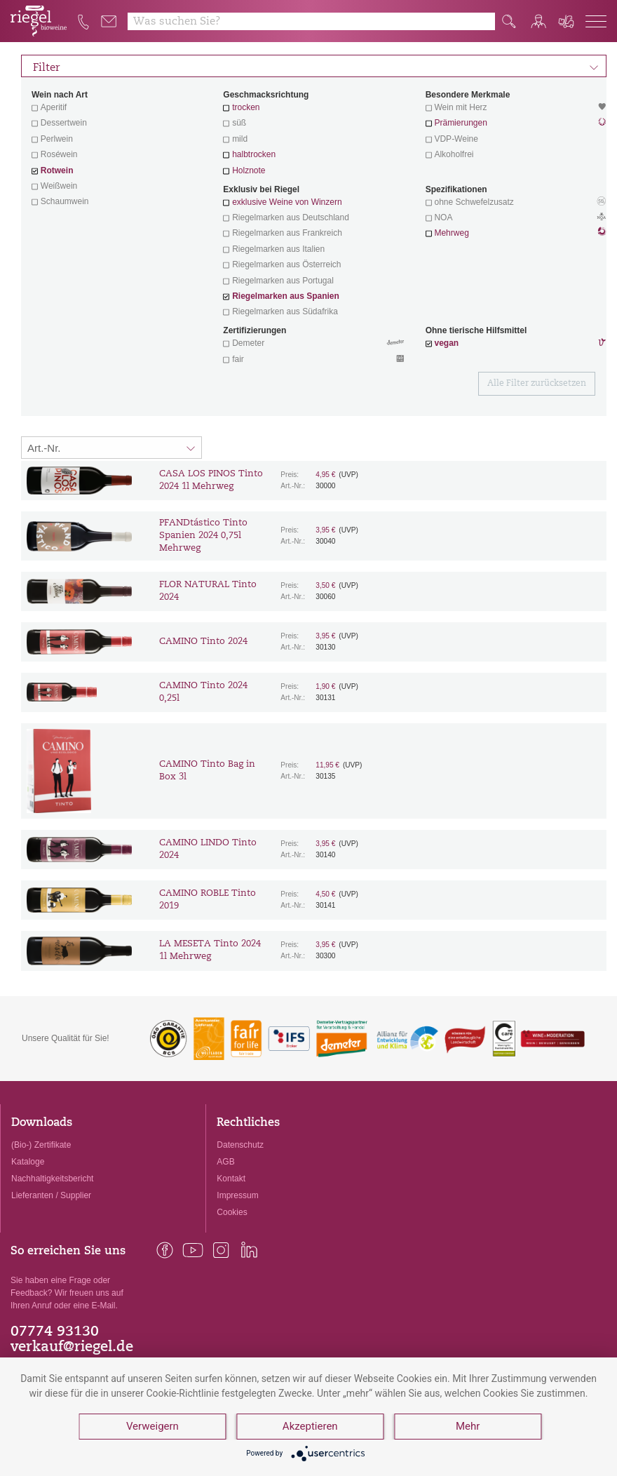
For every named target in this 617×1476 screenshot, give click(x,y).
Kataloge (27, 1162)
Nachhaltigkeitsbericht (52, 1178)
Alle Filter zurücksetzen (536, 384)
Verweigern (152, 1427)
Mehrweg (451, 233)
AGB (225, 1162)
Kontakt (231, 1178)
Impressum (237, 1195)
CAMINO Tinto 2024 (203, 641)
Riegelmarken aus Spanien (285, 296)
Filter (316, 66)
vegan (446, 343)
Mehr (468, 1427)
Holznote (248, 170)
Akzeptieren (310, 1427)
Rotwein (57, 170)
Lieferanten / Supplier (51, 1195)
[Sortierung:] (111, 447)
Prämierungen (460, 123)
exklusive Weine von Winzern (287, 202)
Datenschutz (240, 1145)
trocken (245, 107)
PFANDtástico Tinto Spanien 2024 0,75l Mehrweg (203, 535)
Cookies (232, 1212)
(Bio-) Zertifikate (41, 1145)
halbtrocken (254, 154)
